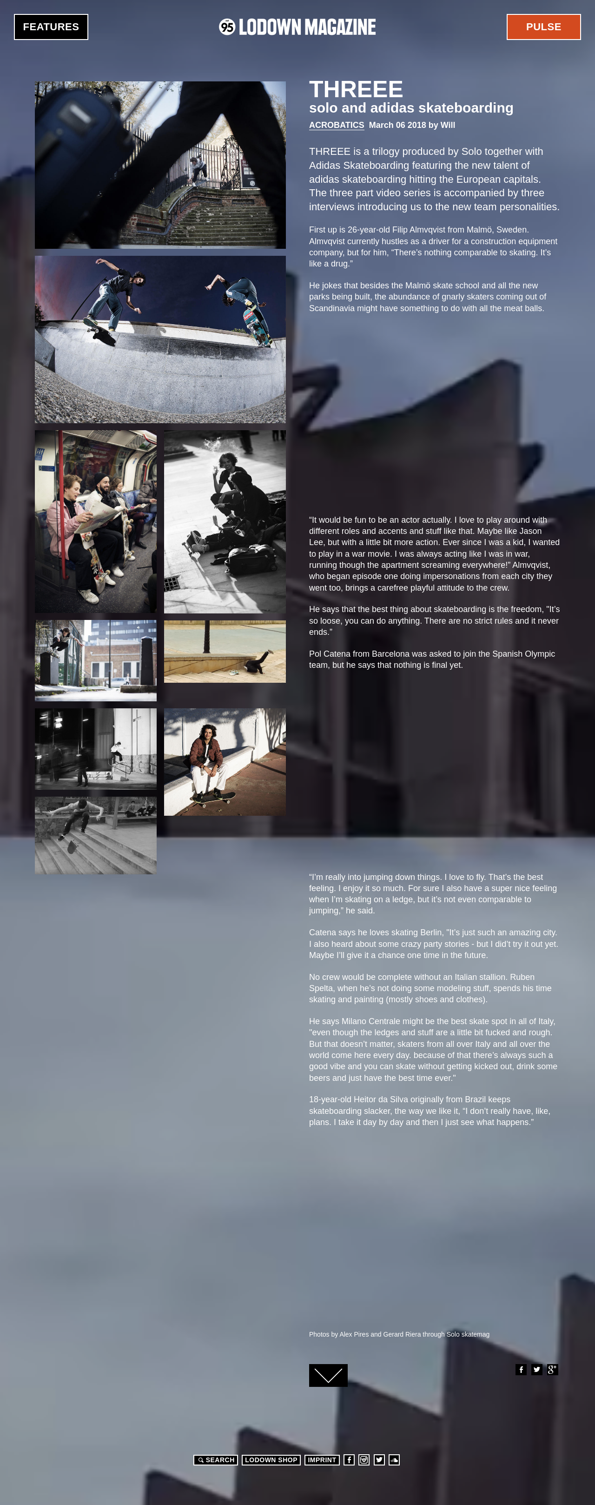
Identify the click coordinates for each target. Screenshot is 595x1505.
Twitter (536, 1369)
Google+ (552, 1369)
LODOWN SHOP (271, 1460)
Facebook (521, 1369)
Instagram (364, 1459)
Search (215, 1460)
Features (51, 27)
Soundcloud (394, 1459)
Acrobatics (336, 125)
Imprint (322, 1460)
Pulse (544, 27)
